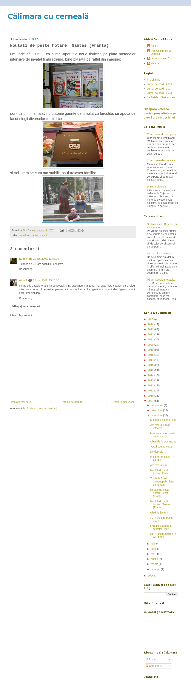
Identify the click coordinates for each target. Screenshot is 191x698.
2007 (151, 400)
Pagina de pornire (72, 401)
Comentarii (154, 665)
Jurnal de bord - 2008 (159, 92)
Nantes (34, 235)
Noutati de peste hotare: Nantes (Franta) (160, 504)
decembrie (157, 405)
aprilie (154, 558)
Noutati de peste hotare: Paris (159, 472)
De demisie (156, 451)
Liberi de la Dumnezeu (163, 441)
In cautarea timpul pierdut (160, 458)
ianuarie (156, 569)
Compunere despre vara (161, 160)
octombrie (157, 415)
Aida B (23, 280)
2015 (151, 370)
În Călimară (154, 79)
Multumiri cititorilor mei (163, 419)
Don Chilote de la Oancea (161, 52)
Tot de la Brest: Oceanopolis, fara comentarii (162, 481)
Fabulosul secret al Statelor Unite (161, 527)
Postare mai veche (124, 401)
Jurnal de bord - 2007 (159, 88)
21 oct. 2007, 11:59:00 (46, 258)
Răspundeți (25, 268)
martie (155, 563)
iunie (154, 548)
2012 (151, 385)
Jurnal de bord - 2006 (159, 84)
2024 (151, 324)
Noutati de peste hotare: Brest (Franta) (159, 493)
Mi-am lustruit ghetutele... (161, 279)
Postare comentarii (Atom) (42, 408)
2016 (151, 365)
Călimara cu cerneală (48, 16)
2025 (151, 319)
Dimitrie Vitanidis (157, 186)
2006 (151, 575)
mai (153, 553)
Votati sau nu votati (161, 446)
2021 (151, 339)
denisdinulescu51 (161, 58)
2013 (151, 380)
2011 (151, 390)
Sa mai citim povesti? (159, 253)
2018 (151, 354)
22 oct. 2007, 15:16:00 (46, 280)
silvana (155, 63)
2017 (151, 360)
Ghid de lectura (159, 512)
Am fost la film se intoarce (160, 426)
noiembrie (157, 410)
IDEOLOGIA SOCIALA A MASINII (163, 536)
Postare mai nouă (21, 401)
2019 (151, 349)
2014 (151, 375)
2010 (151, 395)
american (25, 235)
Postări (151, 659)
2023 (151, 329)
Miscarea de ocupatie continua (162, 435)
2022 (151, 334)
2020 (151, 344)
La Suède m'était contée (161, 97)
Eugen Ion (25, 258)
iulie (153, 543)
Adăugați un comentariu (26, 306)
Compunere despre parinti (162, 134)
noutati (43, 235)
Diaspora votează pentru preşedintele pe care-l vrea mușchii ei (160, 113)
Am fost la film (158, 465)
